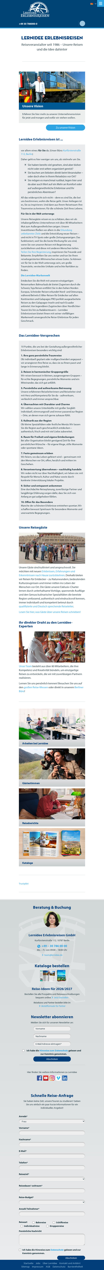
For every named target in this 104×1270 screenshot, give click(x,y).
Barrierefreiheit (75, 1266)
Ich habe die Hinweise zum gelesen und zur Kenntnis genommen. (51, 1251)
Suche (82, 23)
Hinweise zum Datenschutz (53, 1050)
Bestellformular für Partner (53, 1005)
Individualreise (31, 1225)
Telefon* (23, 1162)
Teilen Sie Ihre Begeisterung (36, 251)
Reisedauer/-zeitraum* (30, 1185)
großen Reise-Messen (36, 687)
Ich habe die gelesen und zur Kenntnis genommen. (53, 1052)
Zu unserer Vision (65, 127)
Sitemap (25, 1266)
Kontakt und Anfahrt (70, 1263)
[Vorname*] (52, 1132)
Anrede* (23, 1116)
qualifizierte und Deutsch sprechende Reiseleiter (46, 606)
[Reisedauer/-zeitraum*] (52, 1190)
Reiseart (23, 1222)
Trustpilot (24, 883)
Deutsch (93, 4)
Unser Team (25, 666)
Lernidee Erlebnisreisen (35, 9)
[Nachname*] (52, 1144)
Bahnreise (41, 1222)
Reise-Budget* (26, 1197)
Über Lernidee (50, 1263)
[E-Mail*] (52, 1043)
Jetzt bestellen (61, 997)
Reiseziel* (24, 1174)
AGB (48, 1266)
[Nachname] (52, 1036)
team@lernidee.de (53, 954)
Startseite (28, 1263)
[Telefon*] (52, 1167)
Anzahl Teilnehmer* (29, 1208)
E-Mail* (23, 1151)
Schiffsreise (62, 1222)
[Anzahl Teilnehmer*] (52, 1213)
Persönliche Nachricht (30, 1231)
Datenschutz (57, 1249)
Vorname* (24, 1127)
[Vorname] (52, 1028)
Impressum (37, 1266)
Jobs (38, 1263)
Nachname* (25, 1139)
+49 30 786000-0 (28, 23)
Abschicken (52, 1059)
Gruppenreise (57, 1225)
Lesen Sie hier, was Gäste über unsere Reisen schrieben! (50, 612)
